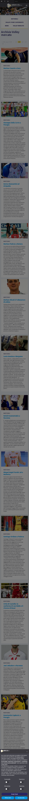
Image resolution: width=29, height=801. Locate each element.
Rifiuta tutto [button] (8, 797)
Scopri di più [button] (14, 794)
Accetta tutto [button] (21, 797)
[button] (27, 751)
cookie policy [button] (4, 764)
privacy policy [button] (20, 757)
